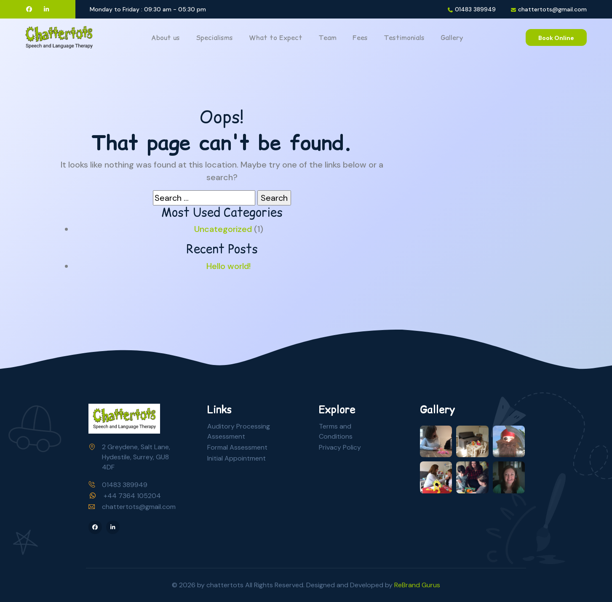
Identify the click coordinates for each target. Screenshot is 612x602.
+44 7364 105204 (132, 495)
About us (165, 37)
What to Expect (275, 37)
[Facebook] (29, 9)
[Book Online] (556, 37)
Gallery (452, 37)
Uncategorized (223, 229)
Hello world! (228, 266)
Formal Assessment (237, 447)
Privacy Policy (340, 447)
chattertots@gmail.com (552, 9)
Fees (360, 37)
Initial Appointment (236, 458)
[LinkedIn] (47, 9)
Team (327, 37)
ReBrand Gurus (417, 585)
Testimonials (404, 37)
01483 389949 (475, 9)
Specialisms (214, 37)
